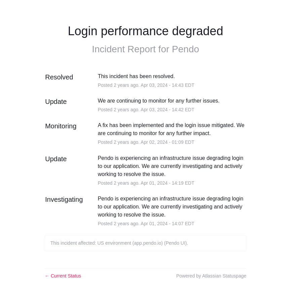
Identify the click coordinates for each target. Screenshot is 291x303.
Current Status (63, 276)
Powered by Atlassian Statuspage (211, 276)
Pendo (185, 49)
